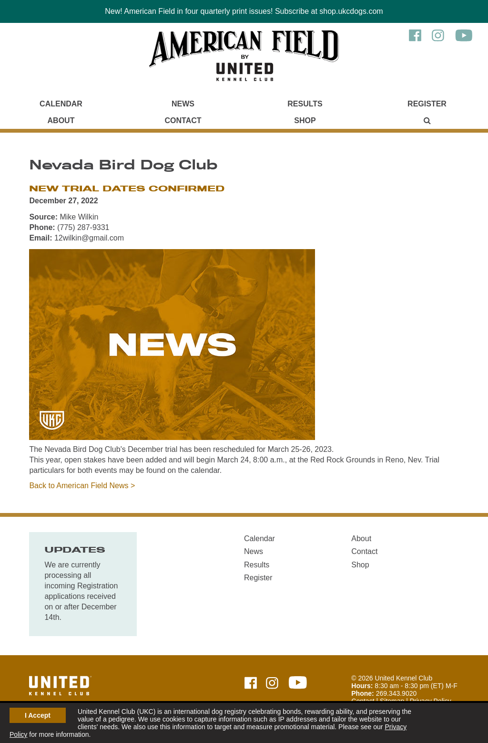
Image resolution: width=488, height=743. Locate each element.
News (183, 104)
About (61, 120)
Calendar (61, 104)
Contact (182, 120)
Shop (304, 120)
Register (427, 104)
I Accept (38, 715)
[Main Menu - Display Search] (427, 120)
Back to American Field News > (82, 485)
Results (304, 104)
